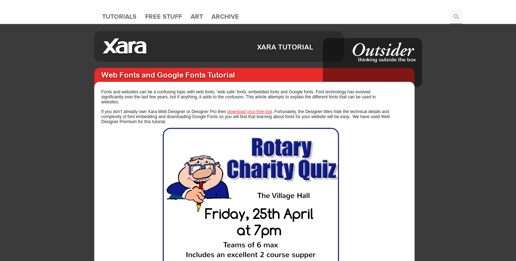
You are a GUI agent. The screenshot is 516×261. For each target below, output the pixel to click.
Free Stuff (163, 16)
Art (197, 16)
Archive (225, 16)
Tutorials (119, 16)
